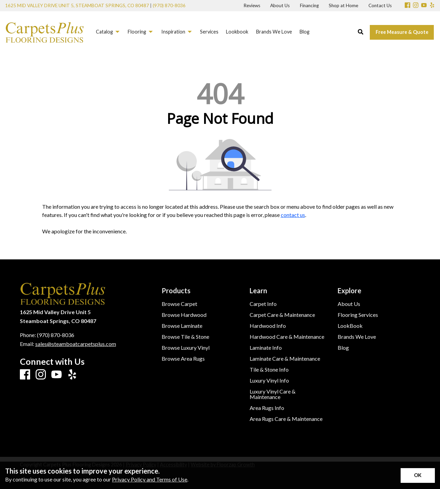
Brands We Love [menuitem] (274, 32)
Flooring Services (358, 315)
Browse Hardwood (184, 315)
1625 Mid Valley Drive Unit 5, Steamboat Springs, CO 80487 (77, 5)
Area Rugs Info (267, 408)
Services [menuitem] (209, 32)
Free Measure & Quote (402, 32)
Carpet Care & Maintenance (282, 315)
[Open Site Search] (360, 32)
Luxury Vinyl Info (269, 380)
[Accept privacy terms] (418, 475)
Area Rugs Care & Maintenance (286, 419)
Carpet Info (263, 304)
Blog (343, 347)
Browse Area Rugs (183, 358)
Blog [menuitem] (305, 32)
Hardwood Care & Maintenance (287, 336)
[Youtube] (424, 5)
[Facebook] (407, 5)
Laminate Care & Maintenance (285, 358)
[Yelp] (432, 5)
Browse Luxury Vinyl (186, 347)
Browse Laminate (182, 326)
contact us (293, 214)
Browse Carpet (179, 304)
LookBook (350, 326)
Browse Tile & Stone (185, 336)
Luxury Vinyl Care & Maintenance (273, 394)
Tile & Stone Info (269, 369)
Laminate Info (266, 347)
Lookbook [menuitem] (237, 32)
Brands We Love (357, 336)
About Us (349, 304)
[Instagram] (415, 5)
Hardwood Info (268, 326)
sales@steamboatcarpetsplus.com (75, 343)
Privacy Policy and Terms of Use (149, 479)
